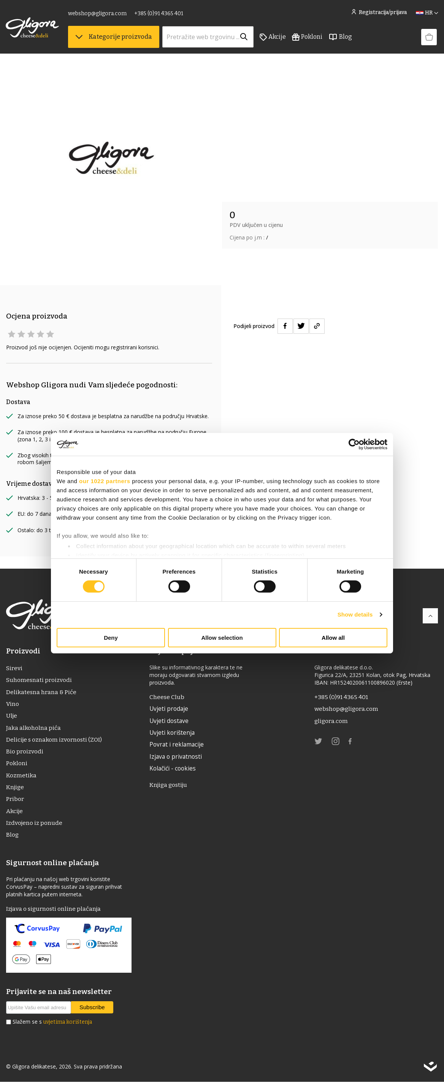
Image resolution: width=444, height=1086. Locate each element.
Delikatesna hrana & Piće (41, 692)
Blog (340, 38)
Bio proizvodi (24, 753)
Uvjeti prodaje (170, 709)
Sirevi (14, 668)
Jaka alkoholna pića (33, 728)
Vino (12, 704)
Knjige (15, 789)
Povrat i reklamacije (178, 746)
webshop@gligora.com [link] (97, 14)
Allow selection (222, 637)
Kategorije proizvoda (114, 38)
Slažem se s (52, 1026)
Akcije (273, 38)
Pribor (15, 801)
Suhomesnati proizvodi (39, 680)
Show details (355, 614)
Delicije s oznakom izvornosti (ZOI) (55, 741)
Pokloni (307, 38)
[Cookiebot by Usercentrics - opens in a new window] (354, 444)
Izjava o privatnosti (177, 758)
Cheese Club (168, 697)
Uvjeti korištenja (173, 733)
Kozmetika (21, 777)
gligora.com (331, 721)
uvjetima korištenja (67, 1026)
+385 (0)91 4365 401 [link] (159, 14)
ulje (12, 716)
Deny (111, 637)
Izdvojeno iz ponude (34, 826)
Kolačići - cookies (174, 770)
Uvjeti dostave (170, 721)
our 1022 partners (104, 480)
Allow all (333, 637)
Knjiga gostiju (170, 786)
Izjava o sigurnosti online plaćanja (54, 912)
